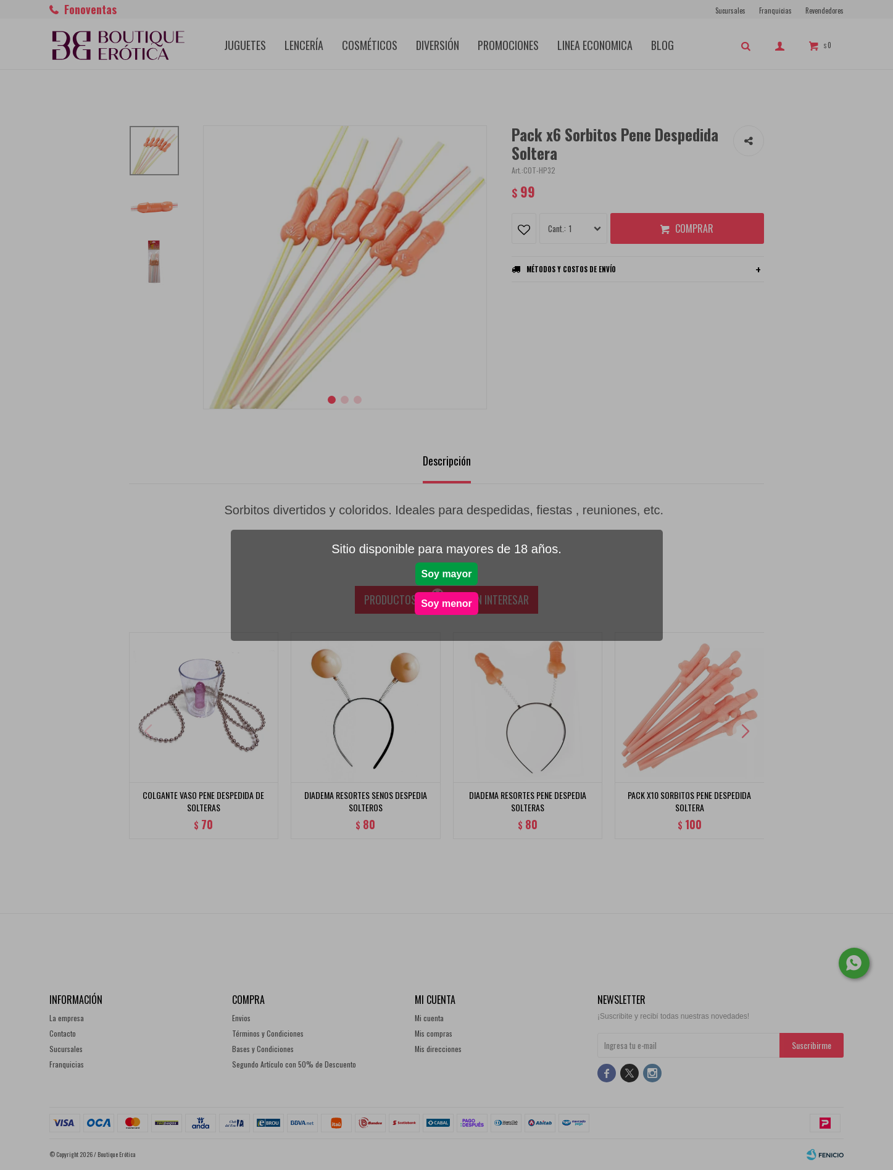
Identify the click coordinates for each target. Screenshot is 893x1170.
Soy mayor (447, 574)
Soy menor (446, 603)
